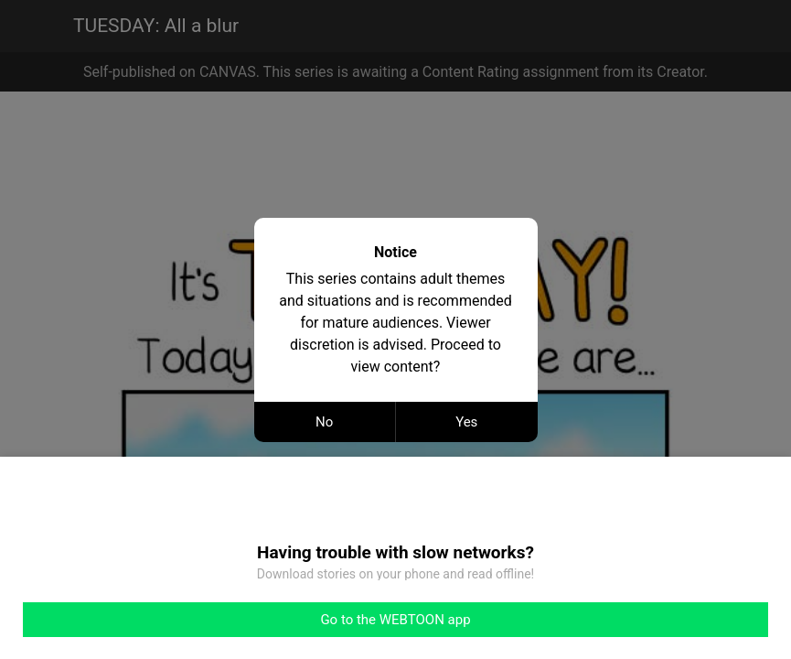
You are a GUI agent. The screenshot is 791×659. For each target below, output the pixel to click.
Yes (466, 422)
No (324, 422)
